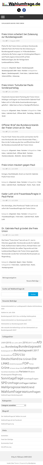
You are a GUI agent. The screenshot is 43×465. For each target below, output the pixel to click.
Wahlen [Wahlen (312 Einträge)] (33, 383)
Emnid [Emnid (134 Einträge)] (12, 364)
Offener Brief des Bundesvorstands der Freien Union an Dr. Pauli (20, 126)
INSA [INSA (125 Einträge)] (21, 368)
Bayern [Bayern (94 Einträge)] (3, 347)
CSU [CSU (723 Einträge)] (22, 354)
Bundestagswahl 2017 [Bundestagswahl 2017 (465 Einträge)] (26, 350)
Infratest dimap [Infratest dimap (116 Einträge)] (14, 368)
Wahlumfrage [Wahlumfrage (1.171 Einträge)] (11, 391)
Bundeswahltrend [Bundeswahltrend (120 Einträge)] (6, 355)
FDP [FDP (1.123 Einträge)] (25, 363)
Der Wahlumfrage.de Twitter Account (13, 416)
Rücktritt (37, 113)
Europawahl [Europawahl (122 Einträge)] (18, 364)
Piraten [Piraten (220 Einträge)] (31, 371)
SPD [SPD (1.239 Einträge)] (4, 383)
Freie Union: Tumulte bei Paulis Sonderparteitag (17, 86)
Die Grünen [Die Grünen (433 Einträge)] (25, 358)
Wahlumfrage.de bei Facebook (11, 420)
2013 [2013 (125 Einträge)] (16, 343)
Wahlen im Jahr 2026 (8, 312)
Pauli (33, 185)
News (19, 70)
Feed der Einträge (7, 439)
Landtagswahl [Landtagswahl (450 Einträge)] (31, 367)
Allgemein (12, 68)
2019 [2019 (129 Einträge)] (34, 343)
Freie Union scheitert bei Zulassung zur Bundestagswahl (20, 35)
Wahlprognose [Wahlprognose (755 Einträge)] (11, 387)
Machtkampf (21, 185)
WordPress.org (6, 447)
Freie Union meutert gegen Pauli (18, 164)
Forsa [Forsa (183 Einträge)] (31, 364)
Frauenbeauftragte (8, 217)
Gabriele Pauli (33, 73)
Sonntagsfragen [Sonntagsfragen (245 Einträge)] (31, 378)
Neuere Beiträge (33, 281)
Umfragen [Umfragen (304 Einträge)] (24, 383)
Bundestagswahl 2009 (9, 70)
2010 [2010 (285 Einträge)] (8, 342)
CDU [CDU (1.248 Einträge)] (16, 354)
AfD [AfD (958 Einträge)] (39, 342)
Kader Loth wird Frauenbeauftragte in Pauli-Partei (21, 195)
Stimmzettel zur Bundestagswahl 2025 (14, 324)
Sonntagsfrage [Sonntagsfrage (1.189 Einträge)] (12, 378)
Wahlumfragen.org (7, 424)
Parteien (24, 70)
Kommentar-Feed (7, 443)
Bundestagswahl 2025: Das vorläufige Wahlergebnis (18, 316)
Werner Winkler (27, 156)
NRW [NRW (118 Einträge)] (17, 372)
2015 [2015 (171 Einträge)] (20, 342)
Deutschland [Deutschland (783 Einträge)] (9, 359)
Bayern (19, 68)
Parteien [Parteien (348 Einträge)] (23, 371)
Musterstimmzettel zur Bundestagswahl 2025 (16, 320)
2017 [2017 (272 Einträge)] (30, 342)
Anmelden (4, 436)
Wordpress (32, 463)
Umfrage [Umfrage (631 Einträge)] (13, 382)
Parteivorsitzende (8, 156)
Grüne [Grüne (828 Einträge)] (5, 367)
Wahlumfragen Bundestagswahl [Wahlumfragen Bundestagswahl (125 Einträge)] (12, 395)
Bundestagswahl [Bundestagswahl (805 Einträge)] (30, 346)
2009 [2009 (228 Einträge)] (3, 342)
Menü (21, 17)
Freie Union (23, 73)
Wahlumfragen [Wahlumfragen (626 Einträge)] (31, 391)
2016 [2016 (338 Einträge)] (25, 342)
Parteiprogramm (7, 267)
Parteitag (30, 113)
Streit (4, 116)
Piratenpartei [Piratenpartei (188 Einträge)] (6, 374)
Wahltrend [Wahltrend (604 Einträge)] (27, 387)
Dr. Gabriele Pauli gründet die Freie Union (20, 229)
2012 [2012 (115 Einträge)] (13, 343)
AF (7, 41)
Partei (29, 185)
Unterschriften (6, 76)
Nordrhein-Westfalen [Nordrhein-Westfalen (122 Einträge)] (8, 372)
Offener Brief (21, 113)
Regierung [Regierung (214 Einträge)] (17, 374)
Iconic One (10, 463)
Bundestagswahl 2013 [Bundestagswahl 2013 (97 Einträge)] (7, 351)
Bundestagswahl (27, 68)
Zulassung (16, 76)
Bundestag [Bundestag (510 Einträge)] (11, 346)
